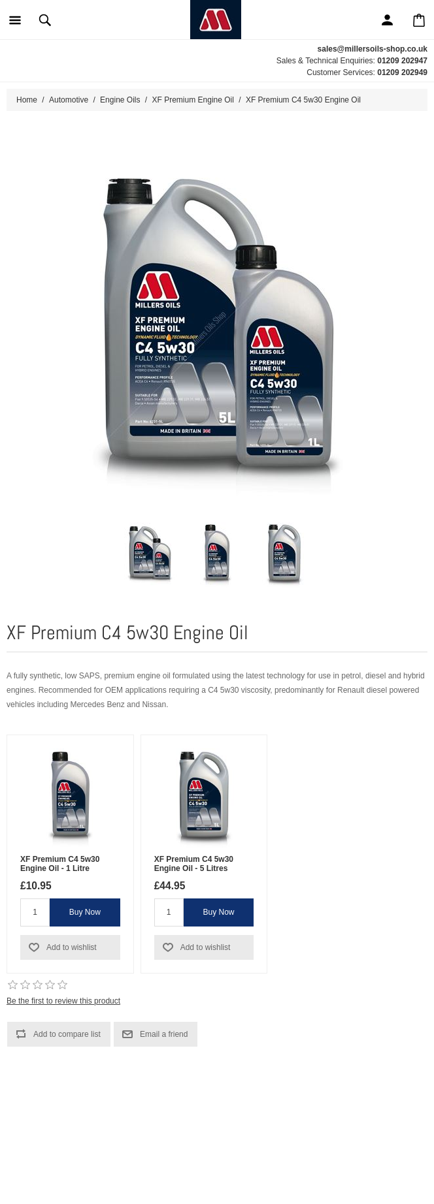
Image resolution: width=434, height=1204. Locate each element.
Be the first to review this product (63, 1001)
